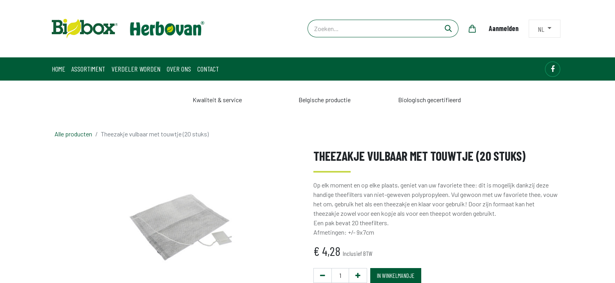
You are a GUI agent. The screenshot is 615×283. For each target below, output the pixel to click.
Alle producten (73, 134)
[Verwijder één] (322, 275)
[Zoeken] (449, 28)
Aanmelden (504, 28)
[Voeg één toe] (358, 275)
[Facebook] (552, 69)
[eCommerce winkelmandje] (472, 29)
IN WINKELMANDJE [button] (396, 275)
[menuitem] (58, 69)
